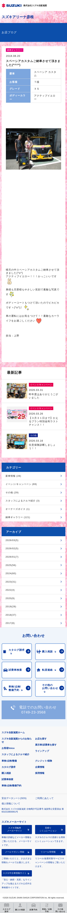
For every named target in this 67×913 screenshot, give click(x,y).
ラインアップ (42, 751)
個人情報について (11, 803)
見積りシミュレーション (48, 829)
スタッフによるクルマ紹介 (15, 754)
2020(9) (10, 598)
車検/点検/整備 (9, 760)
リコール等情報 (48, 852)
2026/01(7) (12, 556)
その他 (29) (12, 492)
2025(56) (11, 565)
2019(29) (11, 606)
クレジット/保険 (43, 760)
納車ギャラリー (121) (18, 517)
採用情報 (39, 773)
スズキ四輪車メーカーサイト (14, 829)
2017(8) (10, 623)
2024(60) (11, 573)
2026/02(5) (12, 548)
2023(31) (11, 581)
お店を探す (41, 738)
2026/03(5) (12, 540)
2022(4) (10, 590)
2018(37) (11, 615)
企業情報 (39, 767)
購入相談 (6, 773)
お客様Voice (8, 748)
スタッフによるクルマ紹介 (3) (23, 500)
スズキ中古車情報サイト (14, 873)
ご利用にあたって (44, 798)
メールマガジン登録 (14, 852)
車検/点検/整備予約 (11, 785)
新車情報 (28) (13, 476)
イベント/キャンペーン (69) (21, 484)
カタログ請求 (9, 767)
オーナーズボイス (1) (18, 509)
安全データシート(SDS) (14, 798)
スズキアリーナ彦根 (18, 17)
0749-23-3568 (33, 712)
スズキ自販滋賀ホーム (13, 732)
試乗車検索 (7, 779)
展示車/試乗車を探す (46, 744)
